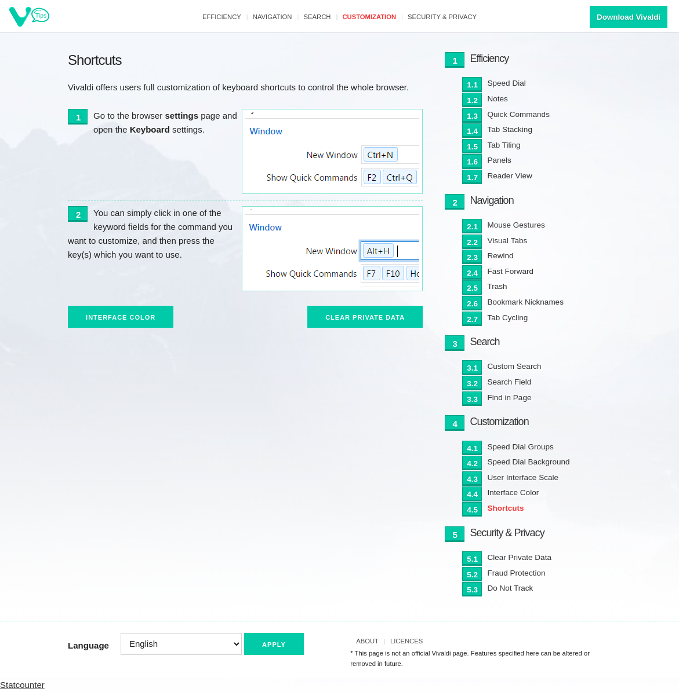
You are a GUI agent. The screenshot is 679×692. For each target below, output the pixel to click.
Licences (406, 641)
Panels (499, 160)
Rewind (501, 255)
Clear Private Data (365, 317)
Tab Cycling (508, 317)
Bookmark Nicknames (526, 302)
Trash (497, 286)
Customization (369, 16)
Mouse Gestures (516, 225)
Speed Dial (507, 83)
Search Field (510, 382)
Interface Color (120, 317)
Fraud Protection (517, 573)
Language (88, 645)
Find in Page (510, 397)
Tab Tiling (504, 145)
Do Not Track (510, 588)
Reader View (510, 175)
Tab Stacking (510, 129)
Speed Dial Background (529, 461)
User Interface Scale (523, 477)
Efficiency (221, 16)
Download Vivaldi (628, 17)
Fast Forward (511, 271)
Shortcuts (506, 508)
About (367, 641)
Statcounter (22, 685)
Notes (498, 98)
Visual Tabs (508, 240)
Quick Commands (519, 114)
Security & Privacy (442, 16)
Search (317, 16)
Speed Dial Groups (521, 446)
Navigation (272, 16)
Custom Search (515, 366)
